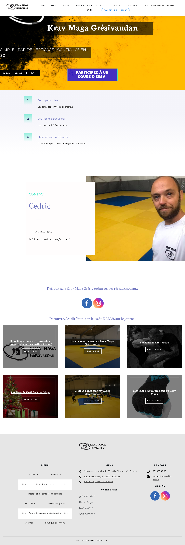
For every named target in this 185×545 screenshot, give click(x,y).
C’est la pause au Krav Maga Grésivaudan (92, 392)
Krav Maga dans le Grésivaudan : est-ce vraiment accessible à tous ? (31, 342)
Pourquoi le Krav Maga (154, 342)
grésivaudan (87, 496)
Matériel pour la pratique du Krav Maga (154, 392)
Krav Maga (86, 502)
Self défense (87, 514)
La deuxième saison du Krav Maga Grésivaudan (92, 342)
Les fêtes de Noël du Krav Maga (30, 392)
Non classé (86, 508)
